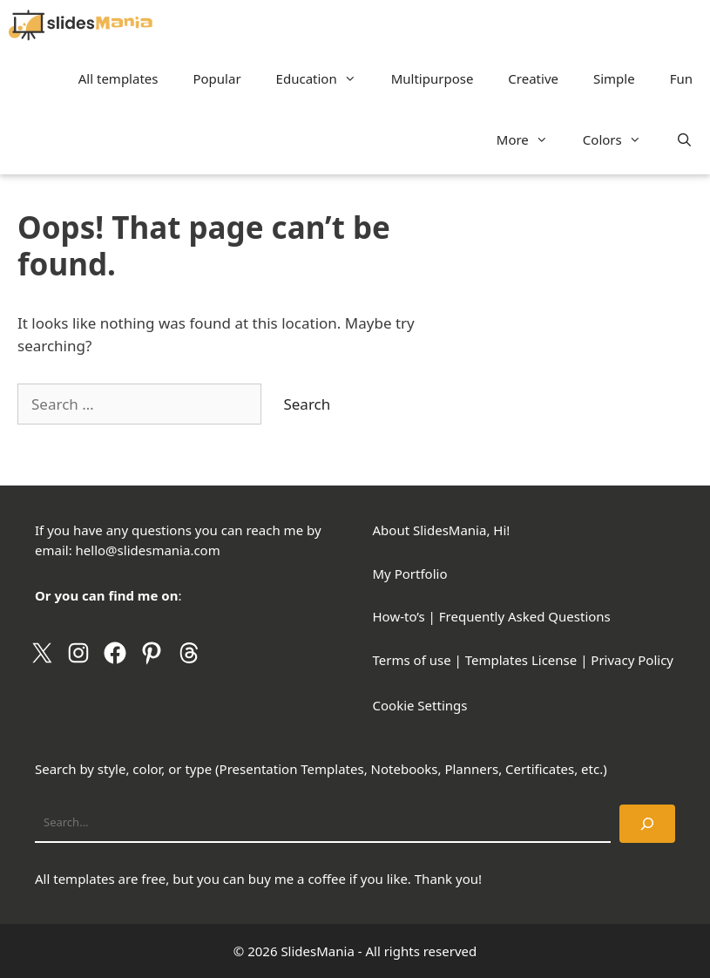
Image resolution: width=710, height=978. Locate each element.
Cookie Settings (420, 705)
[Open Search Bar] (684, 139)
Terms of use (412, 660)
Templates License (521, 660)
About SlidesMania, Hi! (442, 530)
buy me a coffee (297, 878)
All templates (118, 78)
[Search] (647, 824)
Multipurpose (432, 78)
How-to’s (399, 616)
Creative (533, 78)
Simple (614, 78)
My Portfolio (410, 573)
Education (325, 78)
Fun (681, 78)
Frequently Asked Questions (525, 616)
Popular (216, 78)
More (531, 139)
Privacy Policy (632, 660)
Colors (621, 139)
